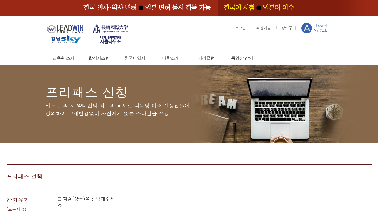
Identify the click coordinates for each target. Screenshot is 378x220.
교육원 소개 (63, 58)
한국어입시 (134, 58)
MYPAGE (320, 28)
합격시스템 (99, 58)
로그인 (240, 27)
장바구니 (288, 27)
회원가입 (263, 27)
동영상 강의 (242, 58)
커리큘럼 (206, 58)
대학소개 (170, 58)
